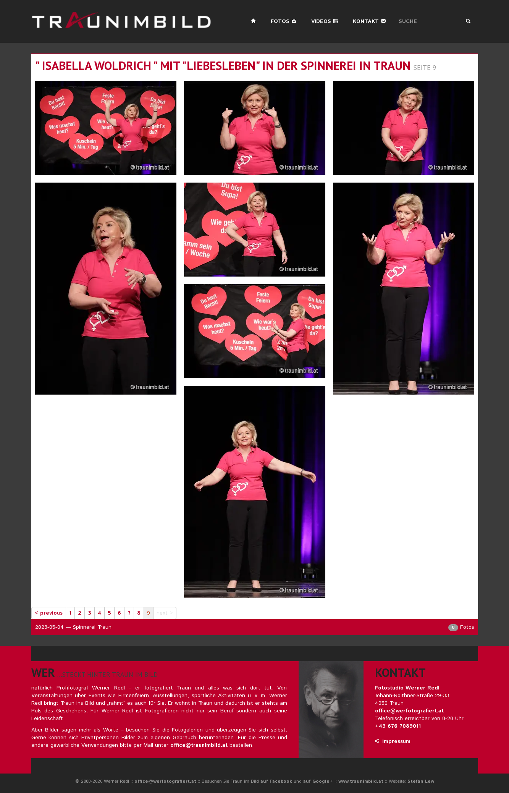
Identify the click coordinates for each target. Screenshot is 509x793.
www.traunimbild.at (360, 781)
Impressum (392, 741)
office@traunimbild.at (199, 745)
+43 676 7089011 (398, 726)
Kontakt (369, 21)
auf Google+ (318, 781)
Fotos (284, 21)
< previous (49, 613)
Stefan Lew (420, 781)
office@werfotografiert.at (409, 711)
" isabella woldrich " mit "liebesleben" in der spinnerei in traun (222, 65)
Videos (324, 21)
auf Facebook (276, 781)
